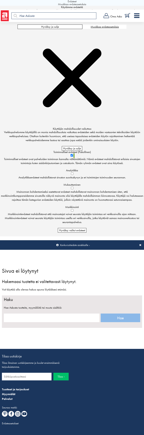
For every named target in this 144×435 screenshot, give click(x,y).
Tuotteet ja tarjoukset (15, 389)
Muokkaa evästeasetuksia (105, 27)
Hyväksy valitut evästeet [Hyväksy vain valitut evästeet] (72, 230)
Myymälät (8, 394)
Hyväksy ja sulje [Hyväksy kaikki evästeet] (50, 27)
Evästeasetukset (10, 423)
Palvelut (7, 399)
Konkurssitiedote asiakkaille (74, 245)
